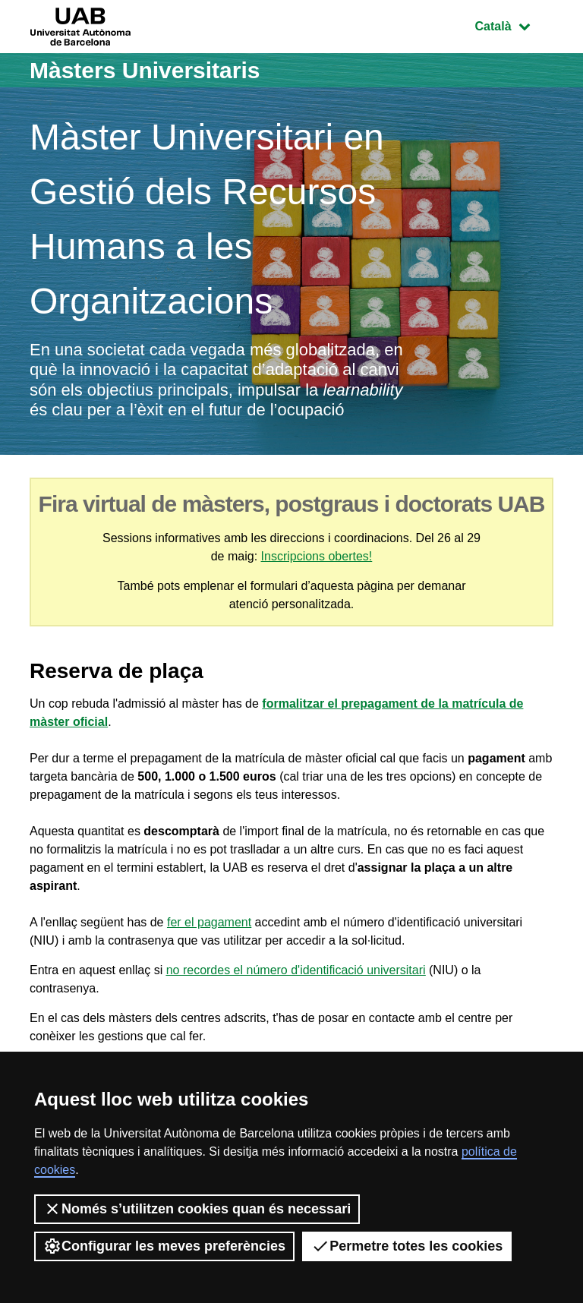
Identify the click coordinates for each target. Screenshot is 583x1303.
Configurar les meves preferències (164, 1246)
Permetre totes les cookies (407, 1246)
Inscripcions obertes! (317, 556)
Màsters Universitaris (145, 70)
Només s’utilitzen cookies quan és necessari (197, 1209)
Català (513, 25)
